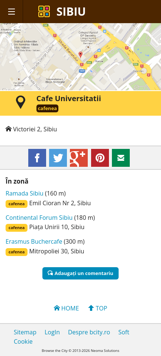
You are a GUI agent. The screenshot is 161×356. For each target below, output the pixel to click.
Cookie (23, 341)
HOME (66, 308)
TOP (97, 308)
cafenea (47, 108)
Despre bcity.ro (89, 332)
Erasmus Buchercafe (34, 241)
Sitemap (25, 332)
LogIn (52, 332)
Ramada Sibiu (25, 193)
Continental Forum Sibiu (39, 217)
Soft (123, 332)
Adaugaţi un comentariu (80, 273)
